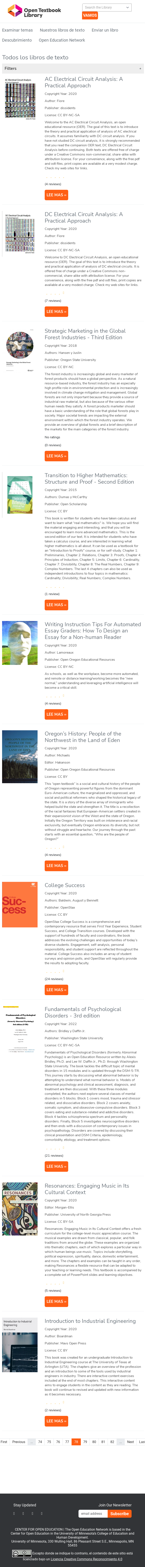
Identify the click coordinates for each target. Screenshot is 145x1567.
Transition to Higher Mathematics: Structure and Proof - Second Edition (89, 479)
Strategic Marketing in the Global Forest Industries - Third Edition (85, 334)
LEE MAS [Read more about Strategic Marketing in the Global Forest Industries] (55, 456)
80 (94, 1442)
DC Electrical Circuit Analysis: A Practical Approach (84, 217)
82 (112, 1442)
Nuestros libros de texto (62, 30)
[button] (73, 69)
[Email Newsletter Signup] (93, 1514)
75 (49, 1442)
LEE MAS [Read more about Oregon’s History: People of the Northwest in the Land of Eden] (55, 865)
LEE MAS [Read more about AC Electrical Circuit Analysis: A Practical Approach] (55, 195)
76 (58, 1442)
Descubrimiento (17, 40)
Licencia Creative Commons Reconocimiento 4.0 (86, 1559)
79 (85, 1442)
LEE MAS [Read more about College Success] (55, 990)
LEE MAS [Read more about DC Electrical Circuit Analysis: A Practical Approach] (55, 311)
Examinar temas (17, 30)
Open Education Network (62, 40)
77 (67, 1442)
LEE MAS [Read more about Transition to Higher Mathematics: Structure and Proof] (55, 605)
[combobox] (105, 7)
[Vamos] (90, 15)
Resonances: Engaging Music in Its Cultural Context (87, 1189)
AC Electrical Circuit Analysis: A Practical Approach (84, 82)
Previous (18, 1442)
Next (130, 1442)
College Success (65, 885)
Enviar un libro (105, 30)
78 (76, 1442)
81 (103, 1442)
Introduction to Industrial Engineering (90, 1321)
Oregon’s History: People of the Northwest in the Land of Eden (83, 737)
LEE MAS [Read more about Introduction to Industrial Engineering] (55, 1421)
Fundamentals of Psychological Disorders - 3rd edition (83, 1012)
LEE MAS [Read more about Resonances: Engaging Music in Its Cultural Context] (55, 1301)
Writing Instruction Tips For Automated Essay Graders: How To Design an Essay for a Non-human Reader (93, 631)
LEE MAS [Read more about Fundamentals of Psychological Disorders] (55, 1166)
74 (40, 1442)
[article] (73, 139)
